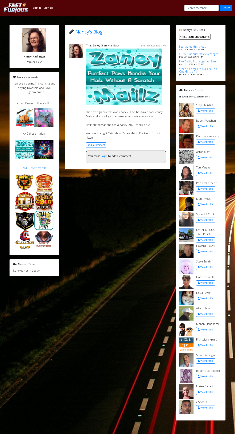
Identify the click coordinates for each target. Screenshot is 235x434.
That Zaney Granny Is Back (102, 45)
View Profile (205, 110)
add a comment (96, 145)
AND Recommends (34, 168)
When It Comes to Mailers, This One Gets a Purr (198, 70)
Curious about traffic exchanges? (199, 54)
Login (104, 156)
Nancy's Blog (89, 32)
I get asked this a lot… (192, 46)
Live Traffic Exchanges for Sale (197, 61)
